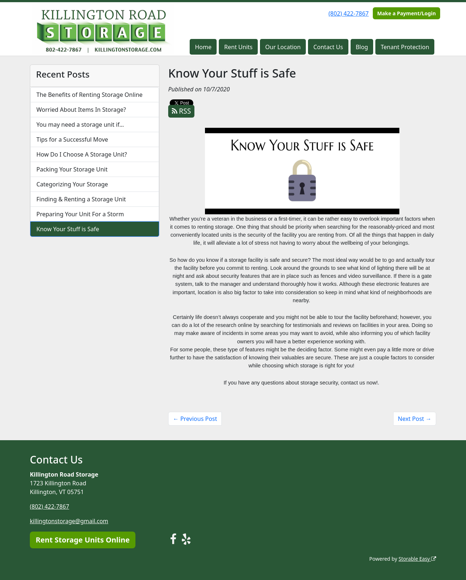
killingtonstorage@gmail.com (70, 521)
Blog (362, 47)
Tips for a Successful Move (72, 139)
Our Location (283, 47)
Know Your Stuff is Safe (67, 229)
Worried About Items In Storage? (81, 110)
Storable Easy (417, 558)
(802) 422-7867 (348, 13)
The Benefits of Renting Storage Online (89, 95)
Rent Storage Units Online (83, 539)
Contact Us (328, 47)
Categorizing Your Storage (72, 184)
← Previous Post (195, 419)
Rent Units (238, 47)
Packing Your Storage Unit (72, 169)
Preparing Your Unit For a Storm (80, 214)
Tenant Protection (405, 47)
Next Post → (414, 419)
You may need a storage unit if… (80, 125)
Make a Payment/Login (406, 13)
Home (203, 47)
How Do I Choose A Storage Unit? (81, 154)
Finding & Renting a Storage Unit (81, 199)
